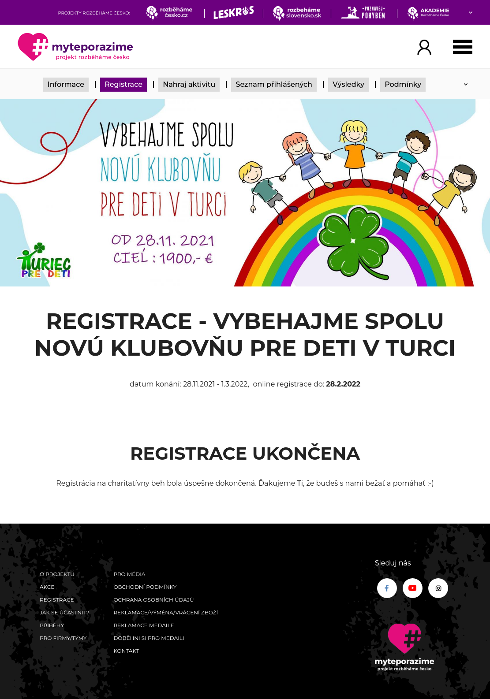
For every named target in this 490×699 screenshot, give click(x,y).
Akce (47, 587)
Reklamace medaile (143, 625)
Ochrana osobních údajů (153, 599)
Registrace (123, 84)
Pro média (129, 574)
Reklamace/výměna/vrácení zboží (165, 612)
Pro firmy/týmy (63, 638)
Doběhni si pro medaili (148, 638)
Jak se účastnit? (64, 612)
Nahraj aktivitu (189, 84)
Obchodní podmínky (144, 587)
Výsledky (348, 84)
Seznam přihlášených (274, 84)
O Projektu (57, 574)
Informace (66, 84)
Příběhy (52, 625)
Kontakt (126, 650)
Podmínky (403, 84)
